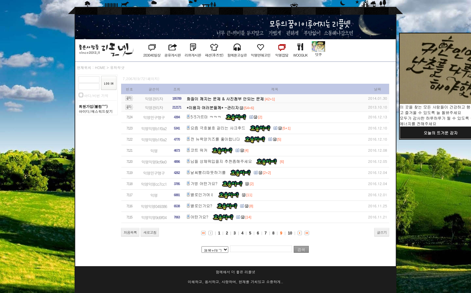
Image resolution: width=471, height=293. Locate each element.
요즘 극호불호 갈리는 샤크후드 (217, 127)
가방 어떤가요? (204, 183)
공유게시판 (172, 55)
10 (290, 233)
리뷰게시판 (192, 55)
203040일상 (151, 55)
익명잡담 (281, 55)
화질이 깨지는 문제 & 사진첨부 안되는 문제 (225, 98)
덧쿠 (318, 54)
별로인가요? (201, 205)
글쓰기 (382, 232)
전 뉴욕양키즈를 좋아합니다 (215, 139)
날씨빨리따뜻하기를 (208, 172)
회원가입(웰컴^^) (93, 106)
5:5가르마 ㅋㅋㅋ (205, 116)
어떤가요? (199, 216)
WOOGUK (300, 55)
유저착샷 (117, 67)
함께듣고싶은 (237, 55)
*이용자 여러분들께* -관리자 (213, 107)
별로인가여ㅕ (202, 194)
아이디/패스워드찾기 (96, 111)
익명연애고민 (260, 55)
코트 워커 (198, 150)
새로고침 (149, 232)
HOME (100, 67)
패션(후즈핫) (214, 55)
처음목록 (130, 232)
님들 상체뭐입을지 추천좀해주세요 (221, 161)
